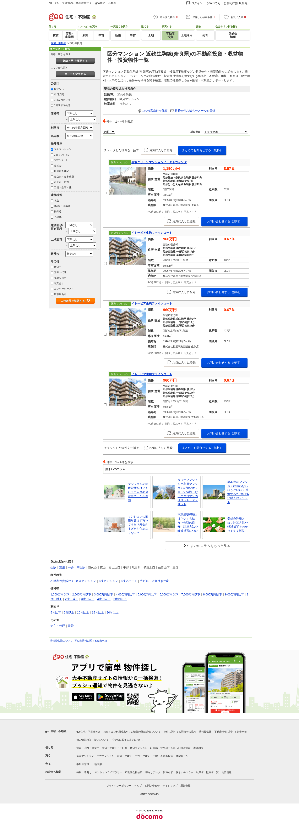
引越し (88, 772)
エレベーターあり (64, 288)
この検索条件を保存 (154, 110)
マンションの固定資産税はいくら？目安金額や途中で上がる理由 (138, 492)
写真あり (59, 283)
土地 (155, 756)
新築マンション (85, 756)
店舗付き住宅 (61, 171)
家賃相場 (198, 747)
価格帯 (55, 113)
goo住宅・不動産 (55, 731)
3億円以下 (87, 599)
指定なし (59, 89)
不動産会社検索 (133, 772)
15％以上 (98, 612)
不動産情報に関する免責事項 (91, 640)
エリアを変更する (75, 74)
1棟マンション (62, 154)
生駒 (53, 567)
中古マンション (105, 756)
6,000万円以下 (168, 594)
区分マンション (62, 149)
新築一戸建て (124, 756)
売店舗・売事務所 (64, 176)
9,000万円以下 (234, 594)
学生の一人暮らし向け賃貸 (175, 747)
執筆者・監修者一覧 (207, 772)
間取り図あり (61, 277)
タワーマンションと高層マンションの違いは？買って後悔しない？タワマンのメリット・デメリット (188, 492)
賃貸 (78, 747)
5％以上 (69, 612)
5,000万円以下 (147, 594)
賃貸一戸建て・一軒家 (114, 747)
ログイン (197, 3)
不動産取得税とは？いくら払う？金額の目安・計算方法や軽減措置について (188, 524)
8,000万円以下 (212, 594)
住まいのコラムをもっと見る (208, 546)
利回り (55, 127)
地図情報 (227, 772)
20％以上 (113, 612)
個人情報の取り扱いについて (92, 739)
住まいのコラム (184, 772)
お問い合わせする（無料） (224, 221)
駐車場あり (60, 294)
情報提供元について (61, 640)
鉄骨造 (57, 211)
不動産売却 (82, 764)
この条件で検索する (73, 300)
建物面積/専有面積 (57, 227)
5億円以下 (120, 599)
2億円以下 (71, 599)
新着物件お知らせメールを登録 (195, 110)
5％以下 (55, 612)
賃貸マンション (138, 747)
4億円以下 (104, 599)
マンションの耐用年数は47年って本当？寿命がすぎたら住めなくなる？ (138, 524)
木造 (56, 200)
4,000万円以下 (125, 594)
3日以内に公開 (62, 100)
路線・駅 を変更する (75, 60)
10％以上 (83, 612)
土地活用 (97, 764)
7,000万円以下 (190, 594)
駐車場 (154, 747)
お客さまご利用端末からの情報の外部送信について (132, 731)
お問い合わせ (152, 785)
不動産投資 (167, 756)
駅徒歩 (55, 254)
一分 (71, 567)
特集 (78, 772)
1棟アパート (61, 160)
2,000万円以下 (81, 594)
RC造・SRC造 (62, 206)
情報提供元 (205, 731)
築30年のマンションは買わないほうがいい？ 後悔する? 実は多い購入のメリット (238, 492)
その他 (57, 216)
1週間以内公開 (62, 105)
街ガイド (168, 772)
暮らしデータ (152, 772)
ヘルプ (138, 785)
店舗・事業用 (91, 747)
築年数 (55, 136)
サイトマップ (170, 785)
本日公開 (59, 94)
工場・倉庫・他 (62, 187)
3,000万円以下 (103, 594)
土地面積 (56, 239)
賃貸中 (57, 266)
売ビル (57, 165)
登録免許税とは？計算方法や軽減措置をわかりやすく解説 (237, 524)
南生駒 (81, 567)
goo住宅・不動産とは (88, 731)
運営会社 (185, 785)
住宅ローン (182, 756)
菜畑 (62, 567)
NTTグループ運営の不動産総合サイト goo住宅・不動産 (82, 3)
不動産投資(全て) (61, 581)
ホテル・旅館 (61, 182)
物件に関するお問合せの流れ (180, 731)
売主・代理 (60, 272)
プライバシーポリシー (119, 785)
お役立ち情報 (53, 771)
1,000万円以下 (59, 594)
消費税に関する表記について (128, 739)
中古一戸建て (142, 756)
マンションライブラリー (108, 772)
